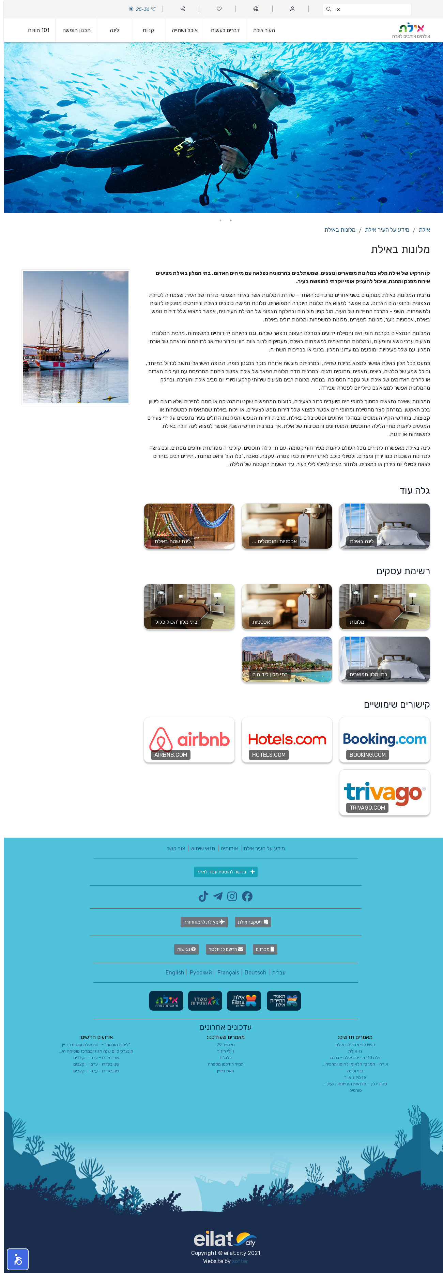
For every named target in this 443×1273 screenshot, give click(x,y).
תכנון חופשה (72, 30)
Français (224, 972)
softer (236, 1261)
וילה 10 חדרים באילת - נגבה (351, 1057)
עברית (274, 972)
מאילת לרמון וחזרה (200, 922)
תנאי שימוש (198, 848)
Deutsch (251, 972)
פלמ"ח (222, 1057)
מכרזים (261, 949)
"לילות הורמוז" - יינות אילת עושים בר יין (92, 1044)
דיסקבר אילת (249, 922)
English (171, 972)
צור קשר (172, 848)
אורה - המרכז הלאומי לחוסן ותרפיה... (351, 1064)
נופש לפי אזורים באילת (351, 1044)
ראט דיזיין (221, 1070)
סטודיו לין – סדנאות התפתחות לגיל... (351, 1083)
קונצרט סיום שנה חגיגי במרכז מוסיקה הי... (92, 1051)
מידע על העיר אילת (383, 229)
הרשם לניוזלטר (222, 949)
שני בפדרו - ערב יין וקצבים (92, 1057)
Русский (197, 972)
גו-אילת (351, 1051)
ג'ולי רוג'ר (221, 1051)
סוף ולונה (351, 1070)
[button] (13, 1259)
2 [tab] (216, 220)
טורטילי (351, 1090)
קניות (144, 30)
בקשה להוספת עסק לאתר (221, 872)
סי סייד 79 (222, 1044)
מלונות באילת (335, 229)
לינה (110, 30)
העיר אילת (260, 30)
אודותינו (225, 848)
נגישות (182, 949)
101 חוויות (34, 30)
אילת (420, 229)
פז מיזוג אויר (351, 1077)
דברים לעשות (221, 30)
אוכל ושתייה (181, 30)
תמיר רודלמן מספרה (222, 1064)
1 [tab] (226, 220)
